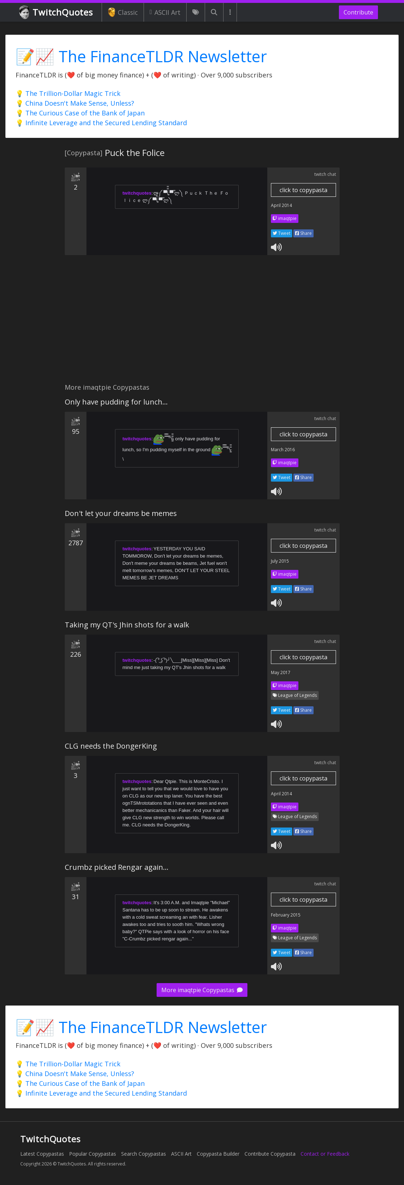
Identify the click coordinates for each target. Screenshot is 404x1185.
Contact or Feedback (325, 1153)
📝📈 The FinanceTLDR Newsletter (141, 56)
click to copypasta (303, 190)
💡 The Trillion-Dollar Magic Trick (68, 93)
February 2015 (286, 915)
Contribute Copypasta (269, 1153)
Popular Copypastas (92, 1153)
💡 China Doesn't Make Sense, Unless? (75, 103)
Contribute (358, 12)
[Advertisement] (202, 323)
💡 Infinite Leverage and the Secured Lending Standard (101, 122)
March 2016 (283, 450)
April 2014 (281, 205)
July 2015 (280, 561)
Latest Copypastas (42, 1153)
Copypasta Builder (218, 1153)
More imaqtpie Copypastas (202, 990)
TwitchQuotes (56, 12)
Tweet (281, 233)
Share (303, 233)
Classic (123, 12)
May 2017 (280, 672)
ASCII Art (165, 12)
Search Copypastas (143, 1153)
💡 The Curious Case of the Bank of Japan (80, 113)
